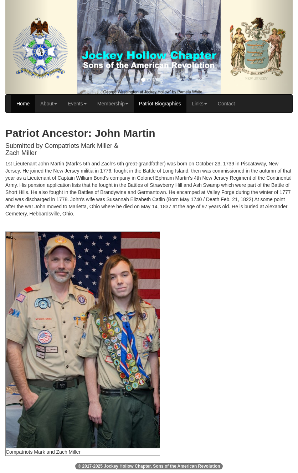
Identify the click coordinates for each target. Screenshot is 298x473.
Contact (226, 103)
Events (77, 103)
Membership (112, 103)
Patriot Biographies (160, 103)
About (48, 103)
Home (23, 103)
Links (199, 103)
